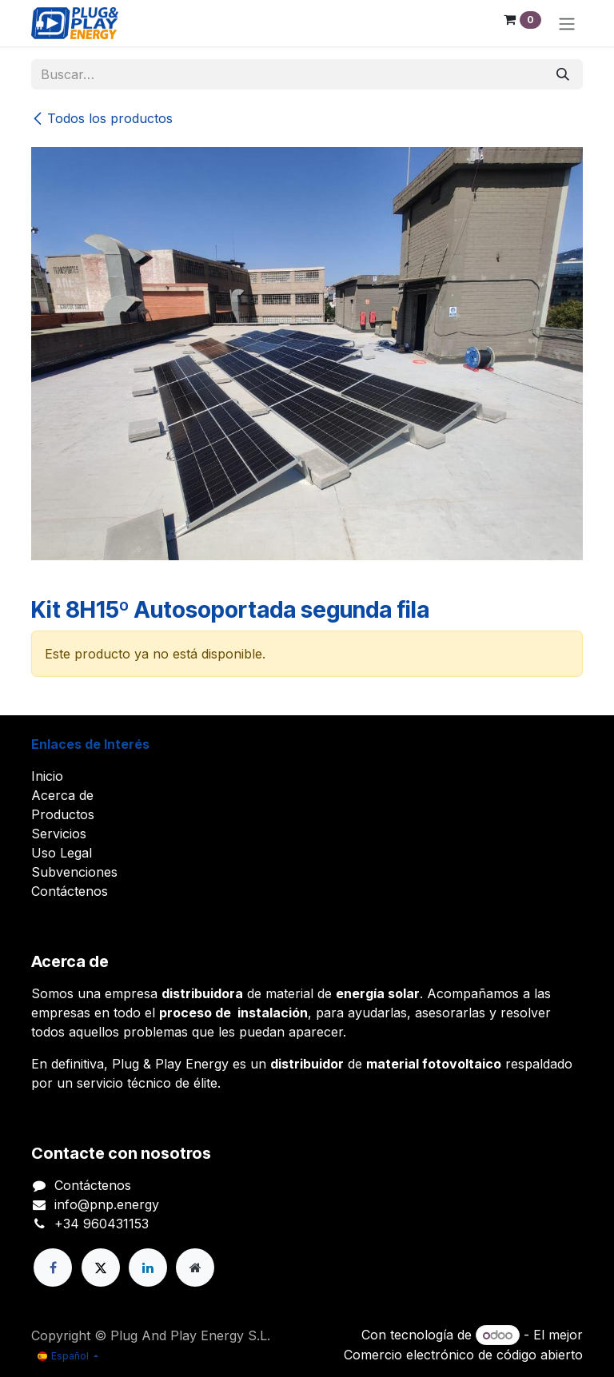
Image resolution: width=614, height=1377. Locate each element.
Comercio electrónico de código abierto (463, 1355)
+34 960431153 (101, 1224)
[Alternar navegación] (567, 23)
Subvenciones (74, 872)
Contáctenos (69, 891)
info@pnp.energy (106, 1204)
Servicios (58, 834)
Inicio (47, 776)
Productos (62, 814)
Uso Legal (61, 853)
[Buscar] (563, 74)
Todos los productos (102, 118)
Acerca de (62, 795)
